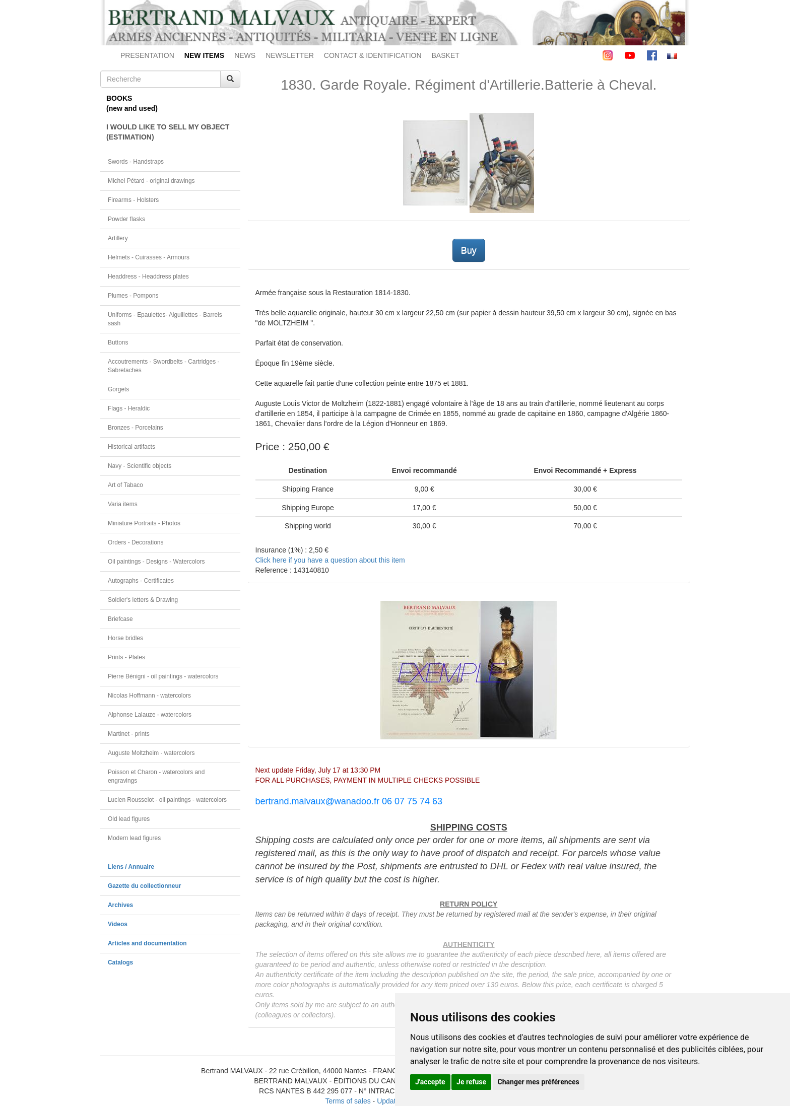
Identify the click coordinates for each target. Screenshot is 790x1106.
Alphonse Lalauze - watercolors (149, 714)
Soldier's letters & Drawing (143, 599)
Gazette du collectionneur (144, 885)
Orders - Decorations (135, 542)
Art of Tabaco (125, 485)
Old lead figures (129, 818)
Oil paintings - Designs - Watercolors (156, 561)
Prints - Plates (126, 657)
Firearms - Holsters (133, 199)
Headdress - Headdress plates (148, 276)
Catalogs (120, 962)
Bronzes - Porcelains (135, 427)
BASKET (445, 55)
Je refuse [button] (471, 1082)
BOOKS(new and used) (132, 103)
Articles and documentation (147, 943)
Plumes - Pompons (133, 295)
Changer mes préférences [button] (538, 1082)
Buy (469, 250)
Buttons (118, 342)
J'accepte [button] (430, 1082)
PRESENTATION (147, 55)
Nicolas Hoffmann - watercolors (149, 695)
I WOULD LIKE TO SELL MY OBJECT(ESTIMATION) (167, 132)
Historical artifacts (131, 446)
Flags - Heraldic (129, 408)
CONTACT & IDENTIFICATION (373, 55)
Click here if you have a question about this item (330, 560)
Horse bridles (125, 638)
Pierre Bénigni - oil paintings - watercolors (163, 676)
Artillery (118, 238)
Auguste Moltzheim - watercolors (151, 752)
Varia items (123, 504)
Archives (120, 905)
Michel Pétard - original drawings (151, 180)
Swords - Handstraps (136, 161)
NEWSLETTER (290, 55)
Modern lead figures (134, 838)
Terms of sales (347, 1101)
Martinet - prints (129, 733)
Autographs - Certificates (141, 580)
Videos (117, 924)
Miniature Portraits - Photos (144, 523)
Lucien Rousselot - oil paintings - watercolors (167, 799)
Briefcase (120, 619)
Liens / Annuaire (131, 866)
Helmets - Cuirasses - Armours (148, 257)
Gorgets (118, 389)
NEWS (244, 55)
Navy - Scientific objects (139, 465)
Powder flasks (126, 219)
